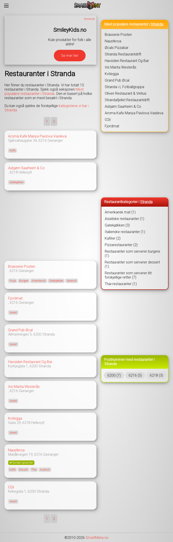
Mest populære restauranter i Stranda (44, 91)
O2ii (11, 487)
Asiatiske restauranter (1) (124, 219)
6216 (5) (135, 375)
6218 (14, 172)
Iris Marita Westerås (24, 386)
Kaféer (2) (113, 238)
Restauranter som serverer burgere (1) (132, 253)
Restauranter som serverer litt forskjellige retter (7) (128, 275)
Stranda (48, 334)
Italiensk (72, 280)
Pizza (12, 280)
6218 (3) (156, 375)
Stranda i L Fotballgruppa (124, 87)
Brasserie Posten (21, 266)
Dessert (23, 469)
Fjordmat (15, 298)
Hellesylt (25, 172)
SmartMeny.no (97, 537)
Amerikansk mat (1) (120, 212)
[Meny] (6, 5)
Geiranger (55, 140)
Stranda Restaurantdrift (123, 54)
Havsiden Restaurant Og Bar (30, 362)
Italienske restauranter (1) (125, 232)
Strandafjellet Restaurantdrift (127, 100)
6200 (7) (114, 375)
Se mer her (69, 55)
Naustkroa (16, 450)
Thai (33, 469)
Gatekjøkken (16, 182)
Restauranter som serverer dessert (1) (132, 264)
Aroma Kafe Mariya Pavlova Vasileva (37, 136)
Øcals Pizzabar (116, 48)
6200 (37, 334)
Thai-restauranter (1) (121, 284)
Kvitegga (15, 418)
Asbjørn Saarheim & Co (26, 168)
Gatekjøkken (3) (117, 225)
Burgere (23, 280)
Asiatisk (45, 469)
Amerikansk (39, 280)
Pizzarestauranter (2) (121, 245)
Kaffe (12, 150)
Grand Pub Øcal (20, 330)
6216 (43, 140)
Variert (13, 312)
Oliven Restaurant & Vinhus (125, 93)
